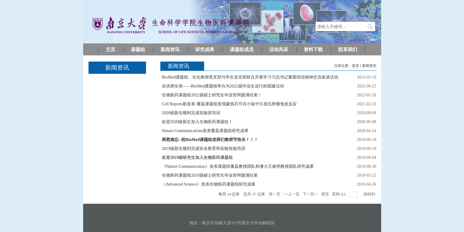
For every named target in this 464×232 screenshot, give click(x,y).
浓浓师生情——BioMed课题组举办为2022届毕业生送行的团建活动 (223, 86)
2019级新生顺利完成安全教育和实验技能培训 (203, 148)
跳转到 (370, 194)
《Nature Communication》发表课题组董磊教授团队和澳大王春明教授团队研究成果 (238, 166)
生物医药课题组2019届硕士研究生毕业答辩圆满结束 (210, 175)
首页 (355, 66)
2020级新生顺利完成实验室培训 (191, 113)
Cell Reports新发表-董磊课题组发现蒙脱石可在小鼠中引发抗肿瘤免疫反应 (229, 104)
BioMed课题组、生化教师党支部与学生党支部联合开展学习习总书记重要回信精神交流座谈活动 (250, 77)
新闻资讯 (369, 66)
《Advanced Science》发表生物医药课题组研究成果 (208, 184)
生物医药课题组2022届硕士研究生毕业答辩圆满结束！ (212, 95)
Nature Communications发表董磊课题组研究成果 (205, 130)
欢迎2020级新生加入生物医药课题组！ (197, 122)
